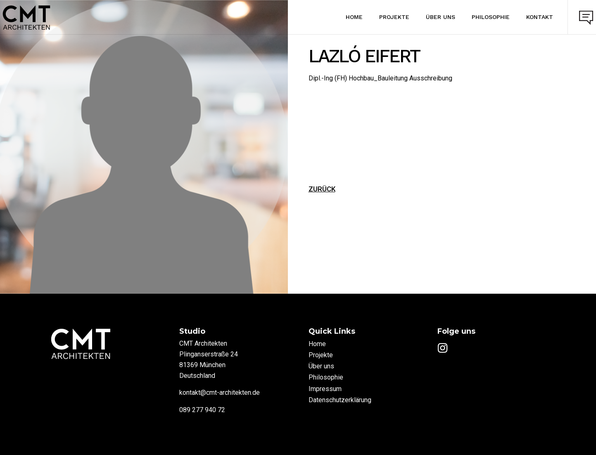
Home (343, 17)
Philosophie (480, 17)
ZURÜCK (322, 189)
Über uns (430, 17)
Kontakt (529, 17)
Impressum (325, 389)
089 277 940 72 (202, 410)
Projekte (384, 17)
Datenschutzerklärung (340, 400)
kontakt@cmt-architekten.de (219, 392)
